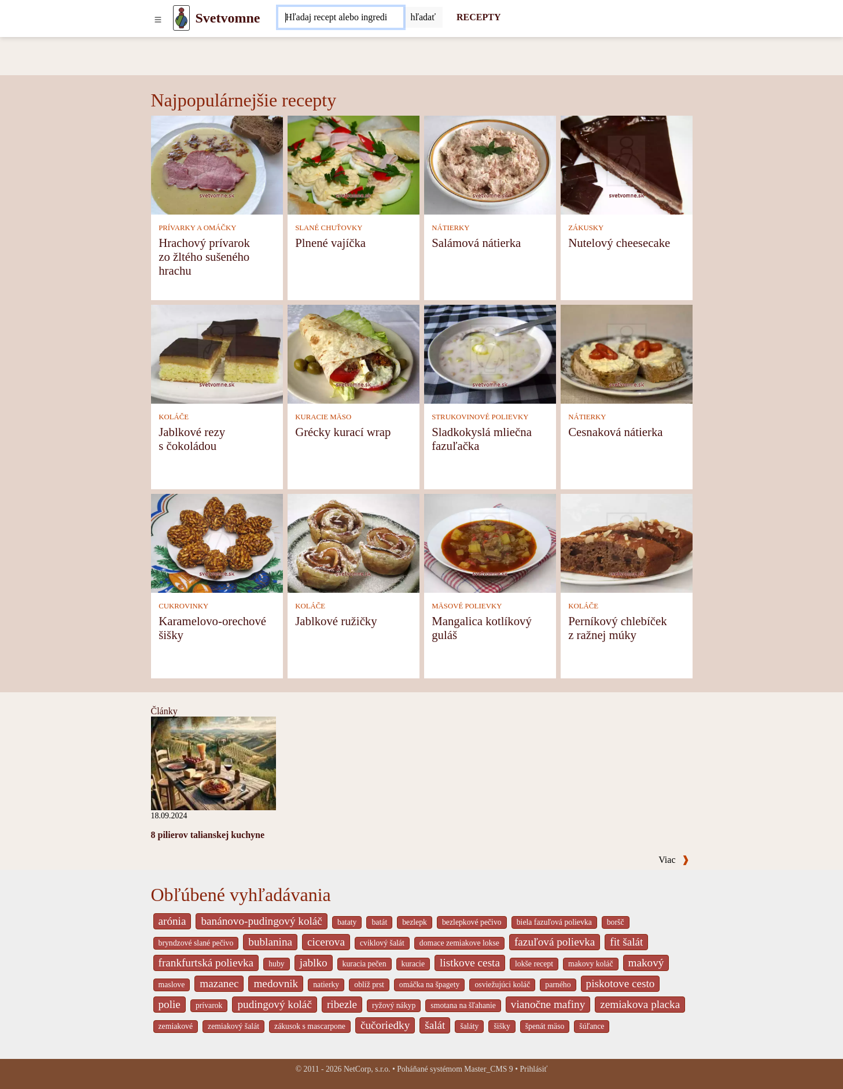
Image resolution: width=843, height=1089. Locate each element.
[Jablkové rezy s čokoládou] (217, 354)
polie (170, 1004)
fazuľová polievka (554, 942)
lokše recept (534, 963)
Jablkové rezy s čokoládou (192, 438)
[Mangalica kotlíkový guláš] (490, 543)
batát (379, 922)
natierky (326, 984)
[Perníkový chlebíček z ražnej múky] (627, 543)
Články (164, 711)
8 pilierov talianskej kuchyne (208, 835)
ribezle (342, 1004)
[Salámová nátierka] (490, 164)
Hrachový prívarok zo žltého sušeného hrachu (204, 256)
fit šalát (626, 942)
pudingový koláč (274, 1004)
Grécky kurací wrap (343, 431)
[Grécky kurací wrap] (353, 354)
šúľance (591, 1026)
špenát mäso (545, 1026)
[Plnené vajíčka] (353, 164)
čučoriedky (385, 1025)
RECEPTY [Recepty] (478, 17)
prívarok (209, 1005)
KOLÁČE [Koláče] (174, 417)
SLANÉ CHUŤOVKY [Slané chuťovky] (328, 228)
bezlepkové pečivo (472, 922)
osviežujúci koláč (502, 984)
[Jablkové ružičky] (353, 543)
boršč (615, 922)
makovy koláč (590, 963)
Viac (673, 860)
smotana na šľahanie (463, 1005)
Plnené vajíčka (330, 242)
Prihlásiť (533, 1069)
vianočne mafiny (548, 1004)
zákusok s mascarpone (309, 1026)
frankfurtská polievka (206, 963)
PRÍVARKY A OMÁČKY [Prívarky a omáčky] (197, 228)
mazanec (219, 983)
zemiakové (176, 1026)
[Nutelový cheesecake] (627, 164)
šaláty (469, 1026)
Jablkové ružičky (336, 620)
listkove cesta (470, 963)
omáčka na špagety (429, 984)
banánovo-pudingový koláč (261, 921)
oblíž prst (369, 984)
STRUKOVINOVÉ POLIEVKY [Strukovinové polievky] (480, 417)
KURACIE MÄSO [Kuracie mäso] (323, 417)
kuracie (413, 963)
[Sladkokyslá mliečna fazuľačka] (490, 354)
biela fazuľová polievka (554, 922)
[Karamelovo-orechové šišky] (217, 543)
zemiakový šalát (233, 1026)
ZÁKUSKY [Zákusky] (585, 228)
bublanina (270, 942)
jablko (313, 963)
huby (276, 963)
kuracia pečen (364, 963)
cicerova (326, 942)
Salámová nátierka (476, 242)
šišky (502, 1026)
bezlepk (414, 922)
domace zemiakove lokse (459, 943)
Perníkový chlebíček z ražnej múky (617, 627)
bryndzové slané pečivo (196, 943)
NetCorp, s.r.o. (367, 1069)
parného (557, 984)
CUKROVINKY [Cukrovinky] (183, 606)
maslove (172, 984)
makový (646, 963)
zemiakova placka (640, 1004)
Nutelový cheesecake (619, 242)
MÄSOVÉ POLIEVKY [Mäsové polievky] (467, 606)
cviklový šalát (382, 943)
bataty (347, 922)
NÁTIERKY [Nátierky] (450, 228)
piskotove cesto (620, 983)
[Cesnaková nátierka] (627, 354)
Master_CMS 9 (488, 1069)
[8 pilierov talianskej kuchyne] (213, 762)
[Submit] (423, 17)
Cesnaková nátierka (615, 431)
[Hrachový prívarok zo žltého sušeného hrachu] (217, 164)
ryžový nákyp (393, 1005)
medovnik (275, 983)
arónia (172, 921)
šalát (435, 1025)
